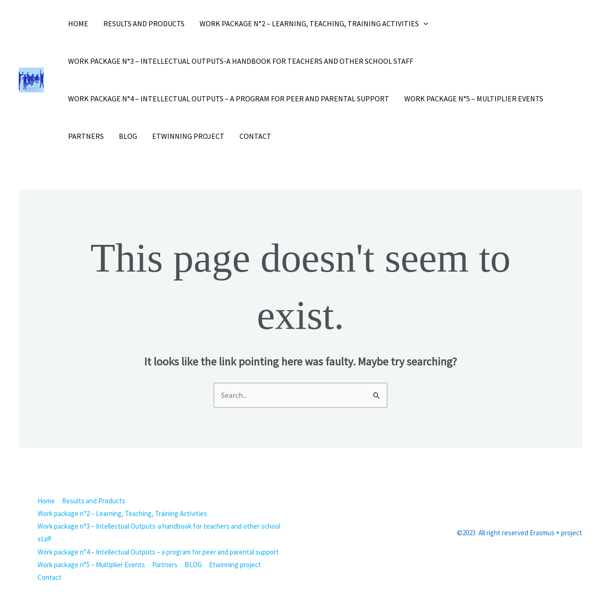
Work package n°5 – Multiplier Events (473, 98)
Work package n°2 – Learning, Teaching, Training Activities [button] (314, 23)
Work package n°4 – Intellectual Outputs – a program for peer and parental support (228, 98)
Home (78, 23)
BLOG (128, 136)
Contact (255, 136)
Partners (86, 136)
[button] (423, 23)
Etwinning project (188, 136)
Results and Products (144, 23)
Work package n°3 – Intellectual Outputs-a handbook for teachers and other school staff (240, 61)
